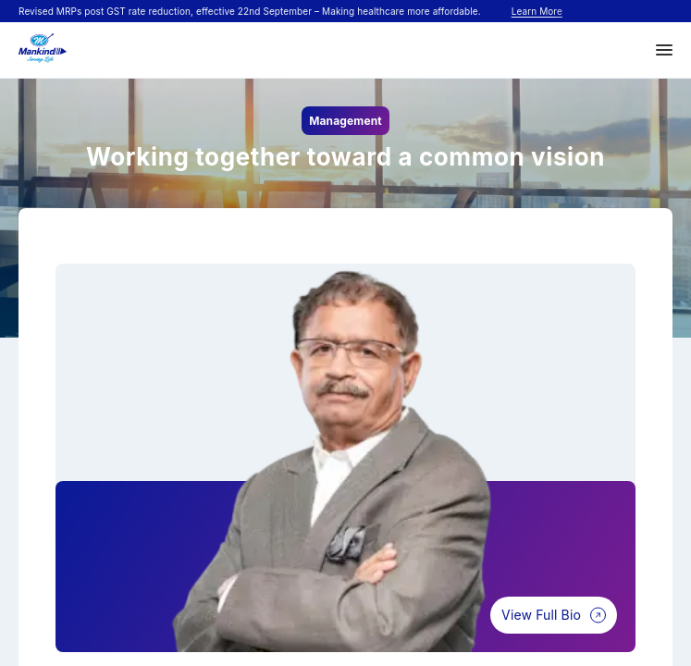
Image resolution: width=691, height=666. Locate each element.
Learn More (537, 11)
